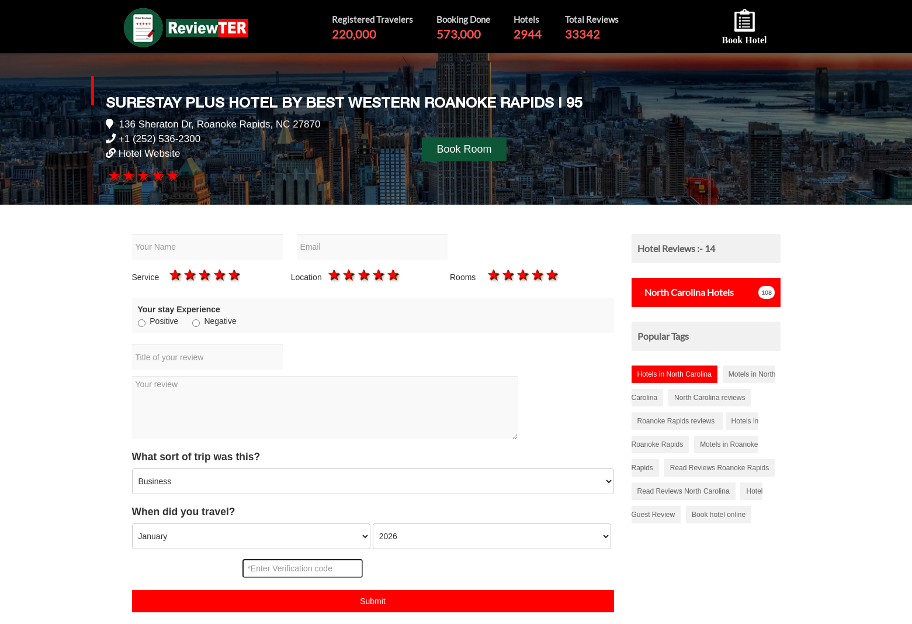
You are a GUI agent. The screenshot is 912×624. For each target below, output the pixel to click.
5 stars (172, 175)
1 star (113, 175)
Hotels (685, 292)
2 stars (127, 175)
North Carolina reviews (709, 398)
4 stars (157, 175)
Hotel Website (150, 153)
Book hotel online (718, 515)
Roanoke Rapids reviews (677, 421)
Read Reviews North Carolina (683, 491)
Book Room (463, 149)
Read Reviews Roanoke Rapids (719, 468)
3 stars (142, 175)
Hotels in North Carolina (674, 374)
